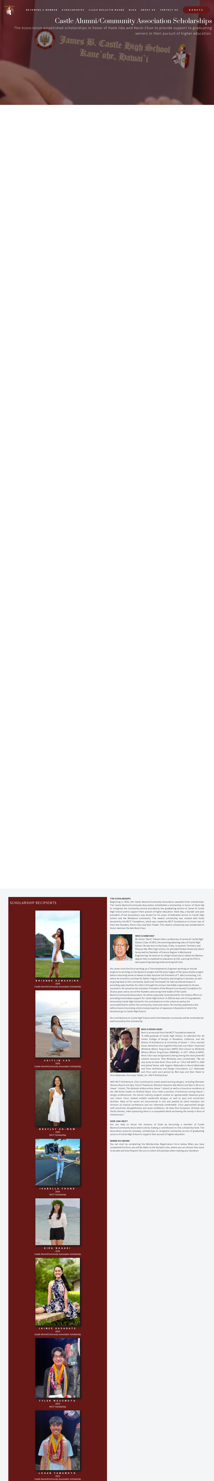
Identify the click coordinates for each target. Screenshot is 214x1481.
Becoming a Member (42, 9)
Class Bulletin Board (107, 9)
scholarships (73, 9)
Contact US (169, 9)
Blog (133, 9)
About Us (148, 9)
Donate (196, 10)
